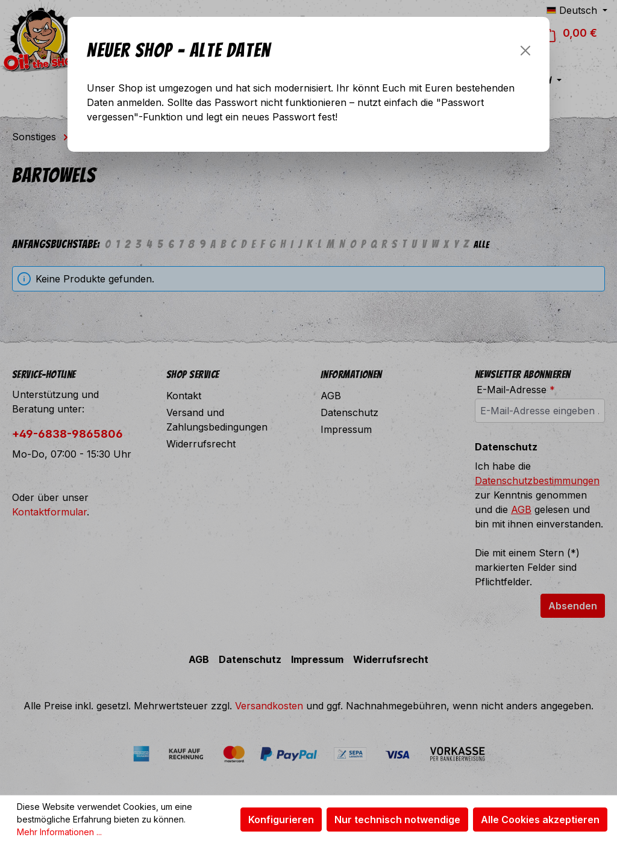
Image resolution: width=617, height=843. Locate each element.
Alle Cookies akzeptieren (540, 819)
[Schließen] (525, 50)
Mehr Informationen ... (59, 832)
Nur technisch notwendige (397, 819)
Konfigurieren (281, 819)
